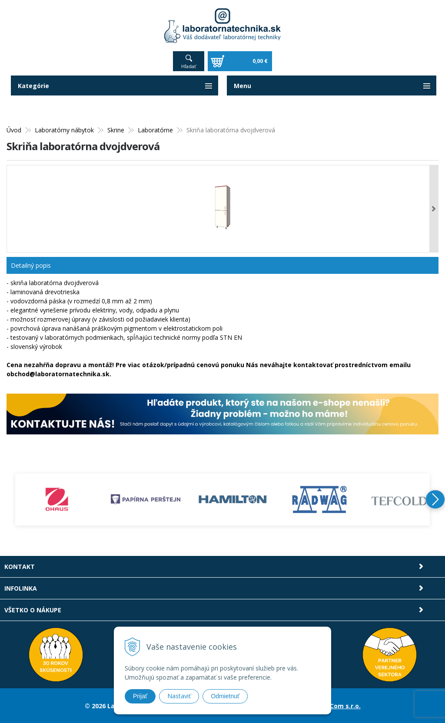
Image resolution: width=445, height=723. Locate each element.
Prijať (140, 696)
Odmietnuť (225, 696)
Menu (242, 86)
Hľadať (188, 66)
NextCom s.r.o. (338, 705)
